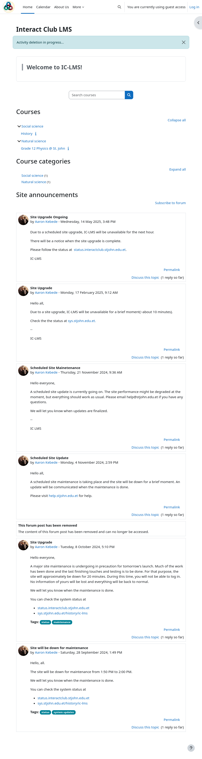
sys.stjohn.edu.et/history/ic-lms (63, 613)
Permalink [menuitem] (172, 269)
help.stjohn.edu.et (63, 495)
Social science (32, 126)
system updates (64, 712)
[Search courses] (97, 95)
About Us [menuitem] (61, 7)
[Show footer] (191, 748)
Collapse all (177, 120)
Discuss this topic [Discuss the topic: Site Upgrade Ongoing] (146, 277)
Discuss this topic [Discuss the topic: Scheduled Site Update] (146, 514)
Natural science (33, 141)
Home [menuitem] (28, 7)
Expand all (177, 169)
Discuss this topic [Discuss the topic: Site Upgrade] (146, 357)
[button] (119, 7)
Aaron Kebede (46, 221)
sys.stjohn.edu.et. (82, 320)
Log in (194, 7)
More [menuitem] (77, 7)
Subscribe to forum (170, 202)
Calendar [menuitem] (43, 7)
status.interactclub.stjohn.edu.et (99, 249)
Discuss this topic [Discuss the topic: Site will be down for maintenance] (146, 727)
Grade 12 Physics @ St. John (43, 148)
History (27, 133)
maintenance (62, 622)
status (45, 622)
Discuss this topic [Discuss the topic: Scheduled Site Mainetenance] (146, 447)
